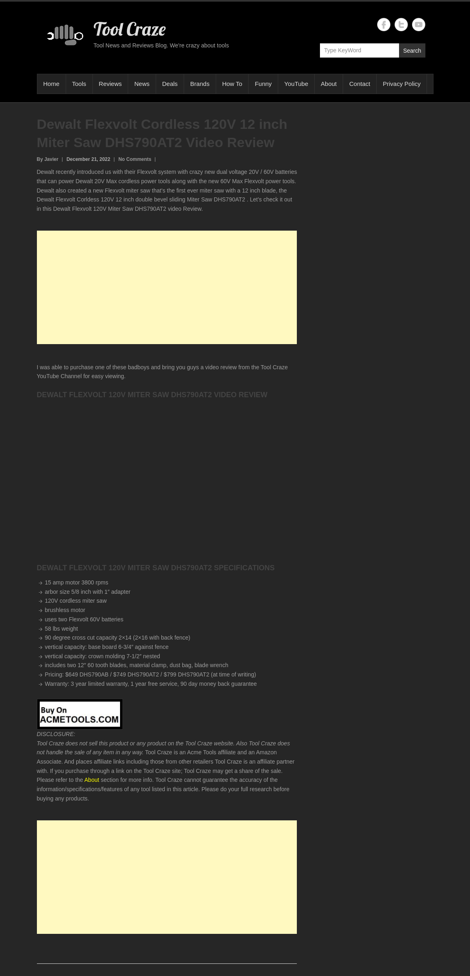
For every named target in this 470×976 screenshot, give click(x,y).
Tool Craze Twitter (401, 24)
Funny (263, 83)
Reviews (110, 83)
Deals (170, 83)
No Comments (134, 159)
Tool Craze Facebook (384, 24)
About (329, 83)
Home (51, 83)
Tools (79, 83)
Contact (359, 83)
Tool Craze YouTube (418, 24)
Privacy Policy (402, 83)
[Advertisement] (167, 287)
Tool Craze (129, 28)
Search (412, 50)
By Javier (47, 159)
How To (232, 83)
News (142, 83)
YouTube (296, 83)
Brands (200, 83)
